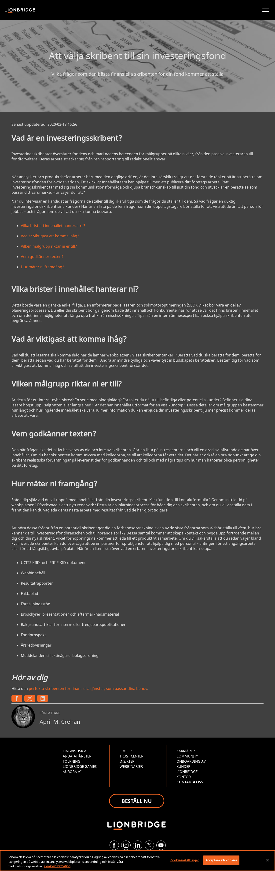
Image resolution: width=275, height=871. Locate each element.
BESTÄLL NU (136, 800)
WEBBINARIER (131, 766)
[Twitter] (149, 845)
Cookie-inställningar (184, 860)
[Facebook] (114, 845)
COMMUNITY (187, 756)
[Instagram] (126, 845)
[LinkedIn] (137, 845)
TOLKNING (71, 761)
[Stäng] (267, 860)
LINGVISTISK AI (75, 751)
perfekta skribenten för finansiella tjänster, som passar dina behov (88, 688)
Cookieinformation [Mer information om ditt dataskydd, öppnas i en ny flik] (57, 866)
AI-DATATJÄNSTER (77, 756)
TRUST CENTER (131, 756)
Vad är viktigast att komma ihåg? (50, 236)
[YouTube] (161, 845)
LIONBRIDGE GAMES (80, 766)
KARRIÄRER (185, 751)
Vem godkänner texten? (42, 256)
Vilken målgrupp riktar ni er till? (49, 246)
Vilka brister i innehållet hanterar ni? (53, 225)
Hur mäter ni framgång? (42, 266)
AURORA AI (72, 771)
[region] (137, 860)
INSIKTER (127, 761)
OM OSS (126, 751)
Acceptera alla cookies (221, 860)
